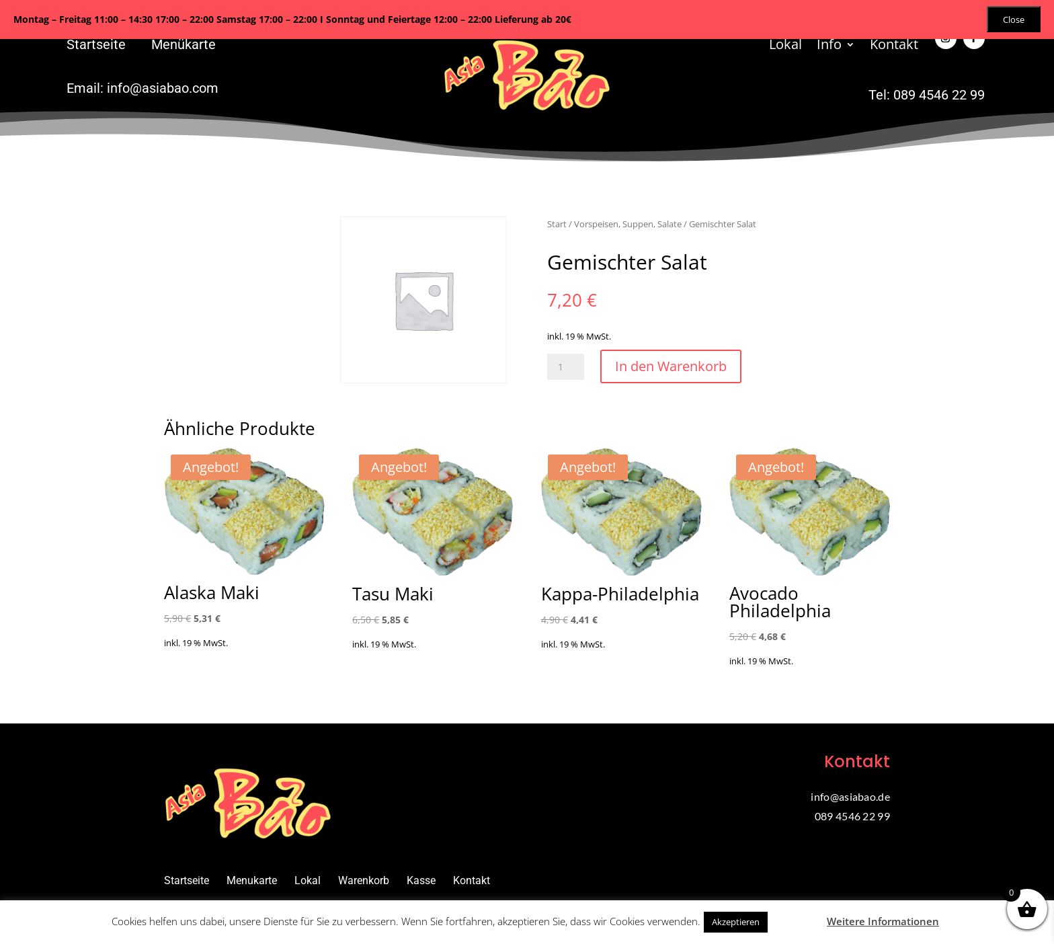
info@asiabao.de (850, 796)
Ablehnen (795, 921)
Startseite (96, 44)
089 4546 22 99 (939, 95)
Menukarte (252, 880)
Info (829, 46)
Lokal (785, 46)
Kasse (421, 880)
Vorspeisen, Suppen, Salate (628, 224)
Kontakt (894, 46)
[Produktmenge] (565, 367)
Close (1013, 19)
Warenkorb (363, 880)
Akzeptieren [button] (736, 922)
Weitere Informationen (883, 921)
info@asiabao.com (162, 88)
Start (557, 224)
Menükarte (183, 44)
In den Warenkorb (671, 366)
